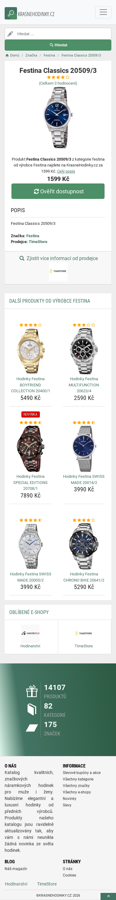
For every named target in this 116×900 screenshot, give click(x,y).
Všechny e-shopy (77, 792)
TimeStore (38, 241)
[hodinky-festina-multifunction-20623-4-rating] (84, 325)
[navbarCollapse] (103, 12)
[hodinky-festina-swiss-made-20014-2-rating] (84, 423)
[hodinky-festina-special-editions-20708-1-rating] (31, 423)
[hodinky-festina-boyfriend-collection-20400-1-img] (31, 351)
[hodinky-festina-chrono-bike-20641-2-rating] (84, 520)
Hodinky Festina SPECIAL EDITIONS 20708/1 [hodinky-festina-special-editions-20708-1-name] (30, 482)
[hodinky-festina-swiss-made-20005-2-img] (31, 546)
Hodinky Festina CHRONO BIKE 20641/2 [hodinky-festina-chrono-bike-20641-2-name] (83, 577)
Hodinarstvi (16, 883)
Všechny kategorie (78, 779)
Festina (32, 235)
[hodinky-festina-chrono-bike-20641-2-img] (84, 546)
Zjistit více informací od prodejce (57, 268)
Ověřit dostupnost (58, 191)
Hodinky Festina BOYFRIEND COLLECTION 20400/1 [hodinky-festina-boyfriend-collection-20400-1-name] (30, 384)
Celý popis (66, 171)
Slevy (67, 805)
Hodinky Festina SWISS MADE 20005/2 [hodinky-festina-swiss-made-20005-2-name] (30, 577)
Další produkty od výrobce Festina (49, 301)
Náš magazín (16, 869)
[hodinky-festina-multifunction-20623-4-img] (84, 351)
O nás (67, 869)
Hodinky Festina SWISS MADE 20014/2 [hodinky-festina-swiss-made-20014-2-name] (84, 479)
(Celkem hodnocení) (58, 83)
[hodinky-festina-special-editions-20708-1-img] (31, 449)
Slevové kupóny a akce (82, 773)
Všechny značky (76, 786)
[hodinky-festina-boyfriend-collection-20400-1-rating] (31, 325)
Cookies (69, 875)
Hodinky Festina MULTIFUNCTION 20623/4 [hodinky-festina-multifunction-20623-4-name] (84, 384)
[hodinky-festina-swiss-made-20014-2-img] (84, 449)
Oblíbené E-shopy (29, 612)
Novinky (69, 799)
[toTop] (108, 896)
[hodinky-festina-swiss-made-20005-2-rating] (31, 520)
